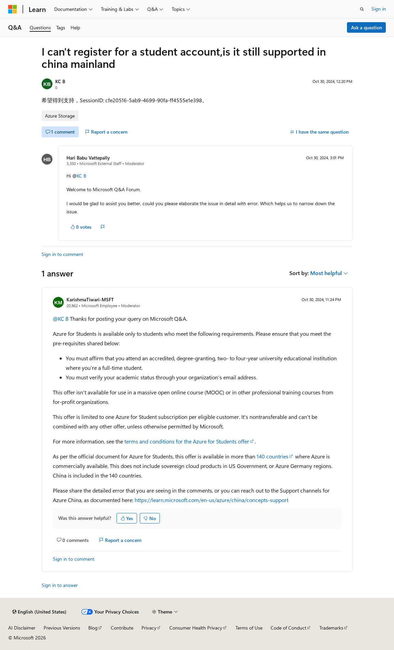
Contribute (122, 627)
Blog (92, 627)
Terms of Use (249, 627)
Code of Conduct (288, 627)
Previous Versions (62, 627)
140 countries (272, 456)
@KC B (61, 318)
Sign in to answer (60, 585)
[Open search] (362, 9)
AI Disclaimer (21, 627)
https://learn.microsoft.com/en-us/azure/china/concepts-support (211, 499)
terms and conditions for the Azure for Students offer (186, 441)
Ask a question (366, 27)
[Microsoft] (12, 9)
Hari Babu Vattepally (88, 157)
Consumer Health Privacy (195, 627)
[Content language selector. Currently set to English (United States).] (39, 611)
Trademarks (331, 627)
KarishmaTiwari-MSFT (90, 299)
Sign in (379, 8)
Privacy (148, 627)
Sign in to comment (62, 254)
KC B (60, 81)
